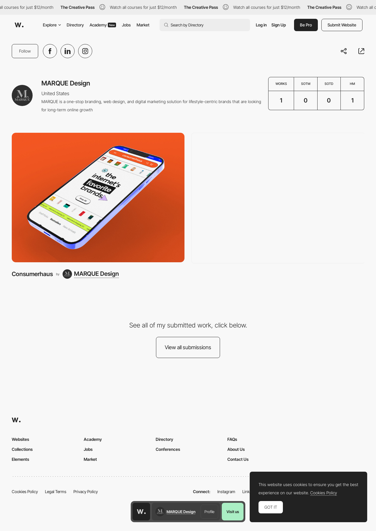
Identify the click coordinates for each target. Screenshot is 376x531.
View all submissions (188, 347)
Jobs (126, 24)
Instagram (226, 491)
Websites (20, 439)
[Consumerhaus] (98, 197)
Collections (22, 449)
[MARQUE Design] (91, 274)
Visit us (232, 511)
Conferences (168, 449)
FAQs (232, 439)
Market (143, 24)
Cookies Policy (25, 491)
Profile (209, 511)
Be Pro (306, 24)
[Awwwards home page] (141, 511)
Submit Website (342, 24)
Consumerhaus (32, 274)
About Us (236, 449)
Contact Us (238, 459)
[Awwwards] (19, 25)
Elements (20, 459)
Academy (103, 24)
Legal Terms (55, 491)
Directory (75, 24)
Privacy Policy (85, 491)
